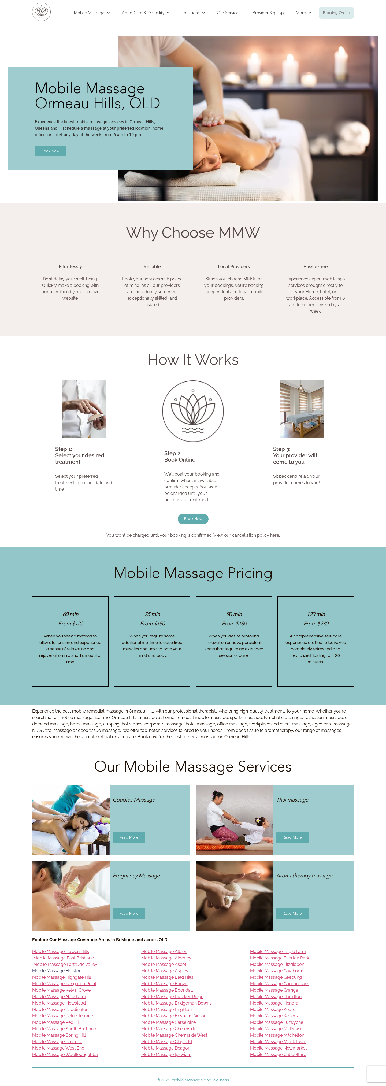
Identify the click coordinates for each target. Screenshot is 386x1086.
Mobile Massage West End (58, 1048)
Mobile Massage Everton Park (279, 958)
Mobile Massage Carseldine (168, 1022)
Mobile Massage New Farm (59, 996)
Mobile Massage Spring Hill (59, 1035)
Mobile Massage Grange (274, 990)
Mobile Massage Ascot (163, 964)
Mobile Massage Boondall (167, 990)
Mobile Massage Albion (164, 951)
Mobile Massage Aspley (164, 970)
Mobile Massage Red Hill (56, 1022)
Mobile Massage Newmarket (278, 1048)
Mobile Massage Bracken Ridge (172, 996)
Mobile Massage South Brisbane (64, 1028)
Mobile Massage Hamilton (276, 996)
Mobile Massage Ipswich (166, 1054)
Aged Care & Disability (145, 12)
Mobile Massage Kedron (274, 1009)
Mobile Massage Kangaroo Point (64, 983)
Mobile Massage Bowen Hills (60, 951)
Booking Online (336, 12)
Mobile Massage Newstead (59, 1003)
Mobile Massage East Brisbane (63, 958)
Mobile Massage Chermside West (174, 1035)
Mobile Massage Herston (56, 970)
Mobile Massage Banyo (164, 983)
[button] (92, 13)
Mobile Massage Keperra (274, 1015)
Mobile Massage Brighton (166, 1009)
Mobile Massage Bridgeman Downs (176, 1003)
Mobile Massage (92, 12)
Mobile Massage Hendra (274, 1003)
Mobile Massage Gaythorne (277, 970)
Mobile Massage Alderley (166, 958)
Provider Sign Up (268, 12)
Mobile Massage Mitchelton (277, 1035)
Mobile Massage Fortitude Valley (64, 964)
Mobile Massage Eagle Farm (278, 951)
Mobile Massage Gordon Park (279, 983)
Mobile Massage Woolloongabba (65, 1054)
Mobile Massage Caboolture (278, 1054)
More (303, 12)
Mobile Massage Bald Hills (167, 977)
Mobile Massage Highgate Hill (61, 977)
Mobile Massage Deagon (165, 1048)
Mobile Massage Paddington (60, 1009)
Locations (193, 12)
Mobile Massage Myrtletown (278, 1041)
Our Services (228, 12)
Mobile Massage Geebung (276, 977)
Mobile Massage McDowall (276, 1028)
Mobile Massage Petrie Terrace (62, 1015)
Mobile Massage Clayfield (166, 1041)
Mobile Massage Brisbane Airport (174, 1015)
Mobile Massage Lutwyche (276, 1022)
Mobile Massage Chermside (168, 1028)
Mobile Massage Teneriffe (57, 1041)
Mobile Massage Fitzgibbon (277, 964)
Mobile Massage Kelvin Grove (61, 990)
